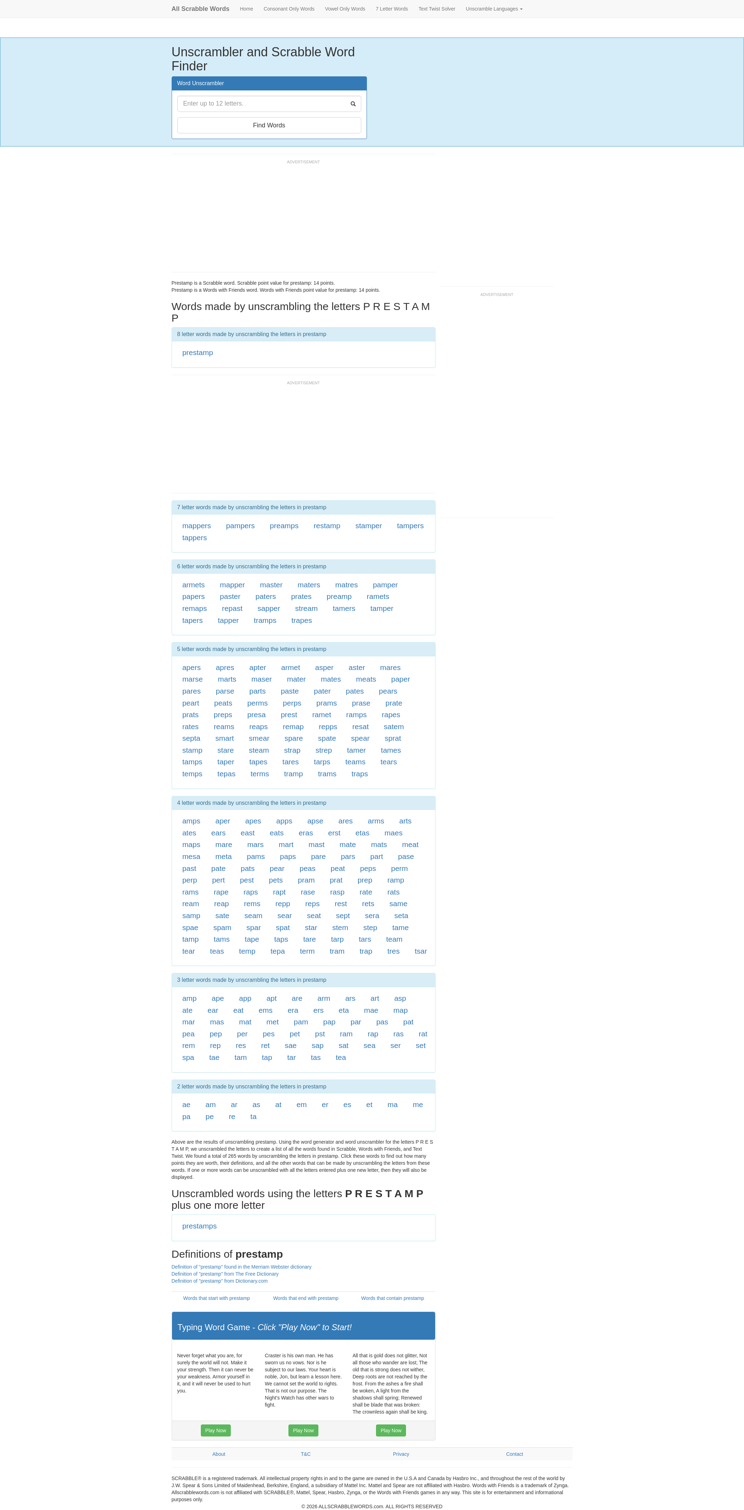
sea (369, 1045)
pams (256, 856)
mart (286, 844)
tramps (265, 620)
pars (348, 856)
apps (284, 821)
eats (277, 833)
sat (344, 1045)
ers (318, 1010)
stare (225, 750)
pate (218, 868)
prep (364, 880)
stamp (192, 750)
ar (234, 1104)
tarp (337, 939)
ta (253, 1116)
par (356, 1022)
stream (306, 608)
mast (317, 844)
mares (390, 667)
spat (283, 927)
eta (344, 1010)
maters (309, 585)
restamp (327, 526)
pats (248, 868)
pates (355, 691)
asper (324, 667)
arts (405, 821)
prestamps (199, 1226)
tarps (322, 762)
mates (331, 679)
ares (345, 821)
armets (193, 585)
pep (216, 1034)
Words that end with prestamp (305, 1298)
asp (400, 998)
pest (247, 880)
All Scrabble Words (201, 8)
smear (259, 738)
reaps (258, 726)
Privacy (401, 1454)
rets (368, 903)
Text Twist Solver (437, 9)
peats (223, 703)
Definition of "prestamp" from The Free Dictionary (225, 1274)
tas (316, 1057)
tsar (421, 951)
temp (247, 951)
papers (193, 596)
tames (391, 750)
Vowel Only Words (345, 9)
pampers (240, 526)
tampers (410, 526)
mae (371, 1010)
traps (359, 774)
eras (306, 833)
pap (329, 1022)
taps (281, 939)
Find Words (269, 125)
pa (186, 1116)
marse (192, 679)
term (307, 951)
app (245, 998)
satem (394, 726)
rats (393, 892)
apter (257, 667)
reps (312, 903)
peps (368, 868)
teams (355, 762)
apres (225, 667)
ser (395, 1045)
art (374, 998)
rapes (391, 714)
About (218, 1454)
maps (191, 844)
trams (327, 774)
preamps (284, 526)
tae (214, 1057)
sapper (268, 608)
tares (290, 762)
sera (372, 915)
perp (189, 880)
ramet (321, 714)
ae (186, 1104)
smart (224, 738)
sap (318, 1045)
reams (224, 726)
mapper (232, 585)
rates (190, 726)
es (347, 1104)
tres (393, 951)
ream (190, 903)
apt (271, 998)
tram (337, 951)
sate (222, 915)
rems (252, 903)
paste (290, 691)
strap (292, 750)
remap (293, 726)
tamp (190, 939)
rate (366, 892)
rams (190, 892)
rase (308, 892)
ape (218, 998)
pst (320, 1034)
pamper (385, 585)
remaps (194, 608)
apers (191, 667)
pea (188, 1034)
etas (363, 833)
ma (393, 1104)
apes (253, 821)
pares (191, 691)
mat (245, 1022)
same (398, 903)
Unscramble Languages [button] (494, 9)
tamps (192, 762)
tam (241, 1057)
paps (288, 856)
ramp (395, 880)
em (302, 1104)
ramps (356, 714)
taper (225, 762)
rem (188, 1045)
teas (217, 951)
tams (222, 939)
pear (277, 868)
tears (389, 762)
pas (382, 1022)
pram (306, 880)
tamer (356, 750)
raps (250, 892)
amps (191, 821)
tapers (192, 620)
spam (222, 927)
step (370, 927)
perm (399, 868)
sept (343, 915)
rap (373, 1034)
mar (188, 1022)
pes (269, 1034)
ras (398, 1034)
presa (256, 714)
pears (388, 691)
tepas (226, 774)
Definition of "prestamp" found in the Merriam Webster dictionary (242, 1267)
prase (361, 703)
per (242, 1034)
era (293, 1010)
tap (267, 1057)
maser (262, 679)
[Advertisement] (300, 219)
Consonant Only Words (289, 9)
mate (347, 844)
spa (188, 1057)
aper (222, 821)
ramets (378, 596)
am (210, 1104)
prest (289, 714)
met (272, 1022)
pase (406, 856)
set (421, 1045)
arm (323, 998)
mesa (191, 856)
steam (259, 750)
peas (308, 868)
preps (223, 714)
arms (376, 821)
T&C (306, 1454)
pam (301, 1022)
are (297, 998)
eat (238, 1010)
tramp (293, 774)
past (189, 868)
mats (379, 844)
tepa (278, 951)
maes (393, 833)
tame (400, 927)
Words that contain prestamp (392, 1298)
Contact (514, 1454)
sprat (392, 738)
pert (218, 880)
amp (189, 998)
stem (340, 927)
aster (357, 667)
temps (192, 774)
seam (253, 915)
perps (292, 703)
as (256, 1104)
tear (188, 951)
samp (191, 915)
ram (346, 1034)
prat (336, 880)
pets (276, 880)
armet (290, 667)
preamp (339, 596)
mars (255, 844)
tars (365, 939)
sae (291, 1045)
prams (326, 703)
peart (190, 703)
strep (324, 750)
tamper (381, 608)
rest (341, 903)
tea (341, 1057)
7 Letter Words (392, 9)
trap (366, 951)
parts (257, 691)
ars (350, 998)
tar (291, 1057)
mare (223, 844)
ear (213, 1010)
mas (217, 1022)
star (311, 927)
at (278, 1104)
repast (232, 608)
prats (190, 714)
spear (360, 738)
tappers (194, 537)
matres (346, 585)
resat (360, 726)
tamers (344, 608)
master (271, 585)
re (232, 1116)
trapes (302, 620)
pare (318, 856)
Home (246, 9)
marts (227, 679)
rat (423, 1034)
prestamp (197, 352)
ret (265, 1045)
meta (223, 856)
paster (230, 596)
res (241, 1045)
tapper (228, 620)
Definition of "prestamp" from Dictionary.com (220, 1281)
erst (334, 833)
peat (338, 868)
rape (221, 892)
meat (410, 844)
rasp (337, 892)
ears (218, 833)
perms (257, 703)
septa (191, 738)
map (400, 1010)
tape (252, 939)
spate (327, 738)
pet (295, 1034)
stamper (368, 526)
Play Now (215, 1430)
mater (296, 679)
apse (315, 821)
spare (294, 738)
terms (259, 774)
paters (265, 596)
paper (400, 679)
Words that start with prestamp (216, 1298)
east (248, 833)
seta (401, 915)
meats (366, 679)
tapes (258, 762)
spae (190, 927)
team (394, 939)
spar (254, 927)
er (325, 1104)
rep (215, 1045)
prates (301, 596)
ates (189, 833)
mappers (196, 526)
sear (285, 915)
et (369, 1104)
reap (221, 903)
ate (187, 1010)
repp (282, 903)
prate (394, 703)
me (418, 1104)
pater (322, 691)
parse (225, 691)
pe (209, 1116)
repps (328, 726)
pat (408, 1022)
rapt (279, 892)
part (376, 856)
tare (309, 939)
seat (314, 915)
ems (266, 1010)
